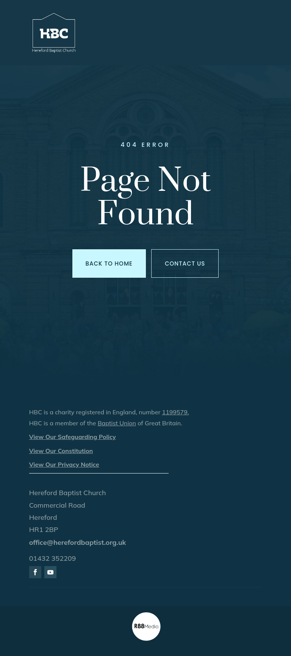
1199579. (175, 412)
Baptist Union (117, 423)
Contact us (185, 263)
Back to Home (109, 263)
